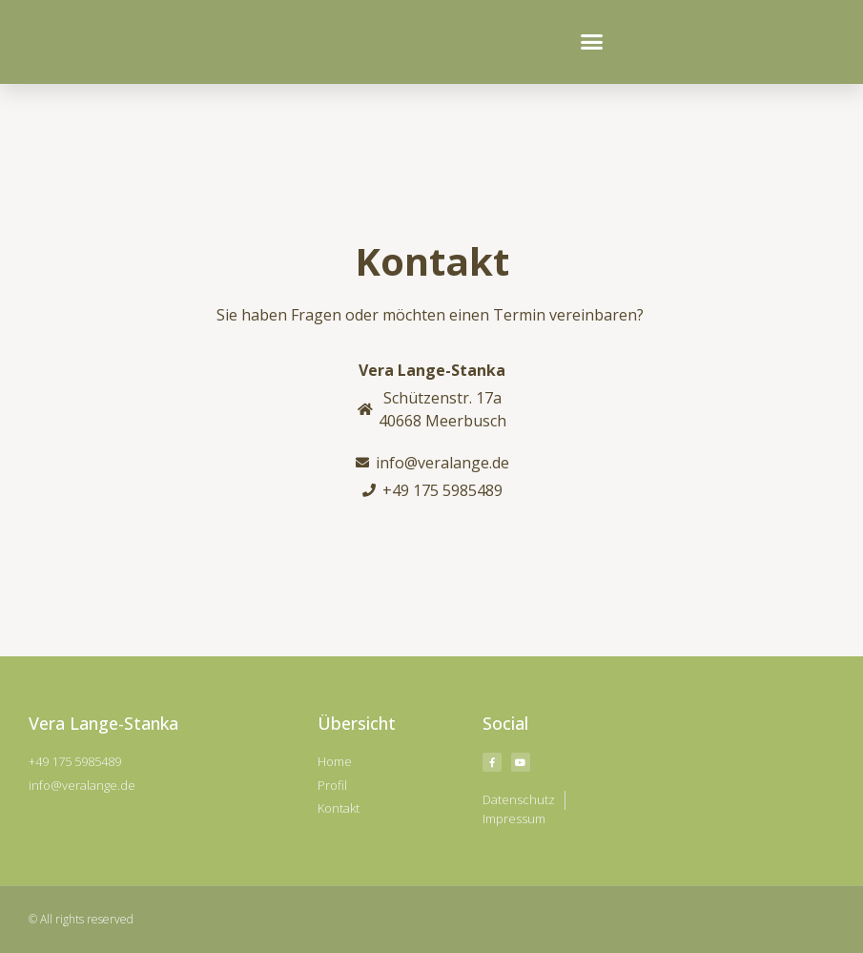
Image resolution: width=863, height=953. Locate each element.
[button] (591, 42)
